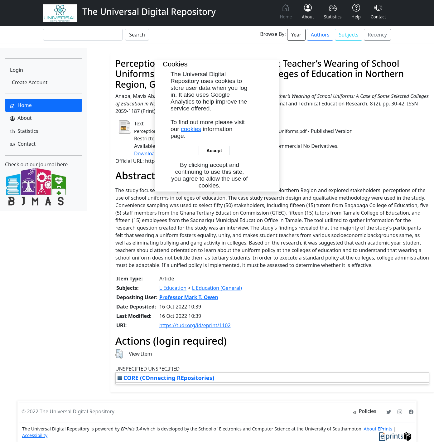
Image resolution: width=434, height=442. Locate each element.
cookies (191, 129)
